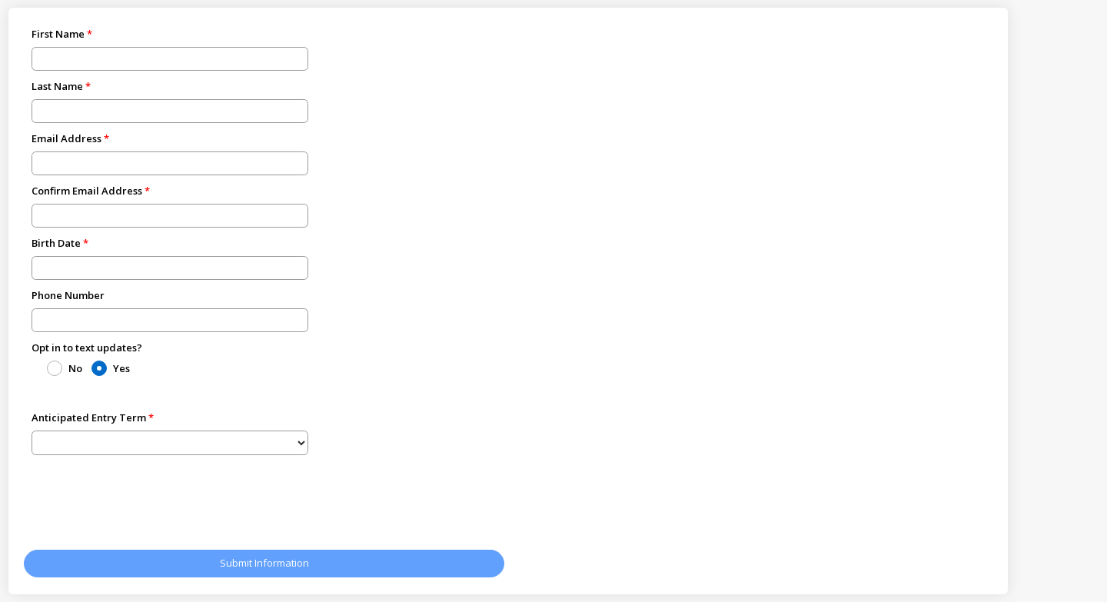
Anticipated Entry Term (89, 417)
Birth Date (56, 243)
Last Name (57, 86)
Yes (121, 368)
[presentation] (141, 505)
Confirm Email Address (87, 191)
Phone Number (68, 295)
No (75, 368)
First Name (58, 34)
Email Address (66, 138)
